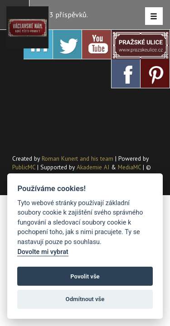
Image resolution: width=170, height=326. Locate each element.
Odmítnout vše (85, 299)
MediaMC (129, 167)
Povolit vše (84, 276)
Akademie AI (93, 167)
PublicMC (23, 167)
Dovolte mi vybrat (42, 252)
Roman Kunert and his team (78, 158)
